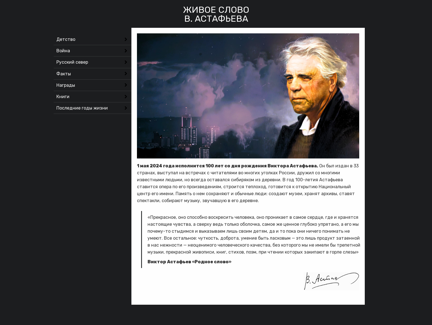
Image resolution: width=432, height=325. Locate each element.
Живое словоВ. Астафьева (216, 14)
